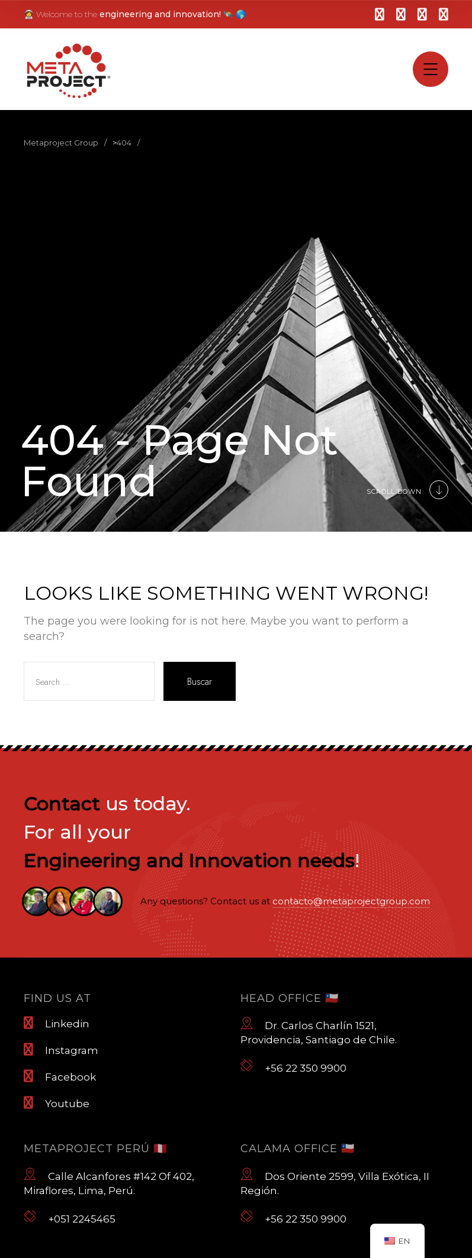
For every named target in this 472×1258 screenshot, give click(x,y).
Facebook (60, 1076)
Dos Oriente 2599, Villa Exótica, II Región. (334, 1181)
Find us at (57, 998)
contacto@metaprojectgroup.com (351, 901)
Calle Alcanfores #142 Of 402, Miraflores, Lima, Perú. (109, 1181)
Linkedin (56, 1023)
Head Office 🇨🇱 (289, 998)
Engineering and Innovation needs (189, 860)
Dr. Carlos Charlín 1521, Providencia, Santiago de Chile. (318, 1031)
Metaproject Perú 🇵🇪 (95, 1148)
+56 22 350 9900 (293, 1066)
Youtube (56, 1103)
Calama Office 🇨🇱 (297, 1148)
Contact (62, 803)
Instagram (61, 1050)
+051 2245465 (69, 1217)
